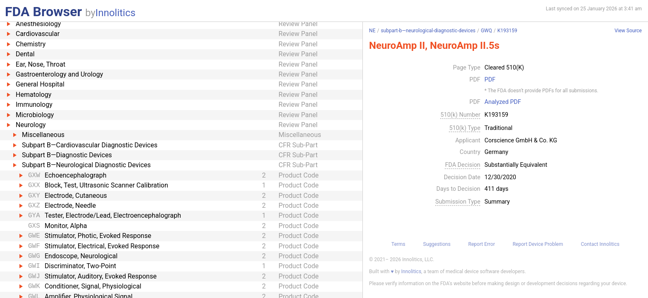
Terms (398, 244)
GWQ (486, 31)
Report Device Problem (537, 244)
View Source (628, 31)
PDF (489, 80)
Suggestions (436, 244)
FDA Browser (43, 11)
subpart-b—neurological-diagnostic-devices (428, 31)
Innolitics (115, 13)
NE (372, 31)
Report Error (481, 244)
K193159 (507, 31)
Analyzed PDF (502, 102)
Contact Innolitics (600, 244)
